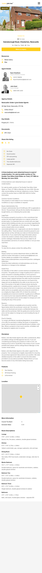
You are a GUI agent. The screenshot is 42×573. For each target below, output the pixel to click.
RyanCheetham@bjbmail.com (22, 79)
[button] (21, 18)
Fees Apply (22, 39)
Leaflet (38, 412)
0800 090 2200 (18, 90)
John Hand (13, 86)
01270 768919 (17, 77)
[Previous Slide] (2, 18)
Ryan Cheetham (15, 73)
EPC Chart (7, 133)
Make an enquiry (21, 49)
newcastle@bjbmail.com (11, 112)
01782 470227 (8, 109)
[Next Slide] (40, 18)
